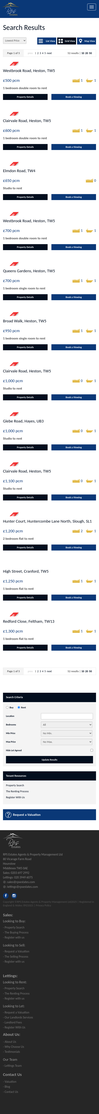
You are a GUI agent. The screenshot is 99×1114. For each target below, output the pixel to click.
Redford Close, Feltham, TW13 (28, 621)
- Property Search (14, 927)
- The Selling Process (15, 956)
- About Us (9, 1042)
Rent (23, 707)
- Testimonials (11, 1052)
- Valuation (9, 1081)
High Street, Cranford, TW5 (26, 571)
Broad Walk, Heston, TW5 (24, 321)
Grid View (70, 40)
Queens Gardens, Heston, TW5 (29, 270)
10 (82, 53)
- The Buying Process (15, 932)
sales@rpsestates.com (21, 882)
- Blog (6, 1086)
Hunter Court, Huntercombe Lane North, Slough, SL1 (47, 521)
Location (10, 716)
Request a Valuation (27, 815)
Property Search (15, 785)
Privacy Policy (43, 905)
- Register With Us (14, 1027)
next (49, 53)
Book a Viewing (74, 96)
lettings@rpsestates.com (22, 887)
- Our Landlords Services (18, 1017)
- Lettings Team (12, 1066)
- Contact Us (10, 1092)
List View (50, 40)
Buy (12, 707)
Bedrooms (11, 724)
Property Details (25, 96)
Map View (89, 40)
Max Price (11, 741)
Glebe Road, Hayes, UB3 (23, 421)
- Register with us (13, 937)
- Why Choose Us (13, 1047)
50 (90, 53)
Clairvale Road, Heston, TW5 (27, 120)
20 (86, 53)
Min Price (10, 733)
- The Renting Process (16, 993)
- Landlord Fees (12, 1022)
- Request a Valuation (16, 951)
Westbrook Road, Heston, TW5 (29, 70)
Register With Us (15, 797)
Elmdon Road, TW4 (19, 170)
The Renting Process (17, 791)
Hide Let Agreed (14, 750)
